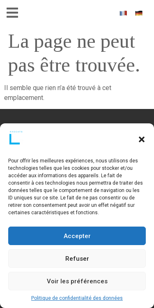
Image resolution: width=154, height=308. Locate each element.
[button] (142, 139)
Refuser (77, 258)
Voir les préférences (77, 281)
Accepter (77, 236)
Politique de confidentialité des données (77, 298)
